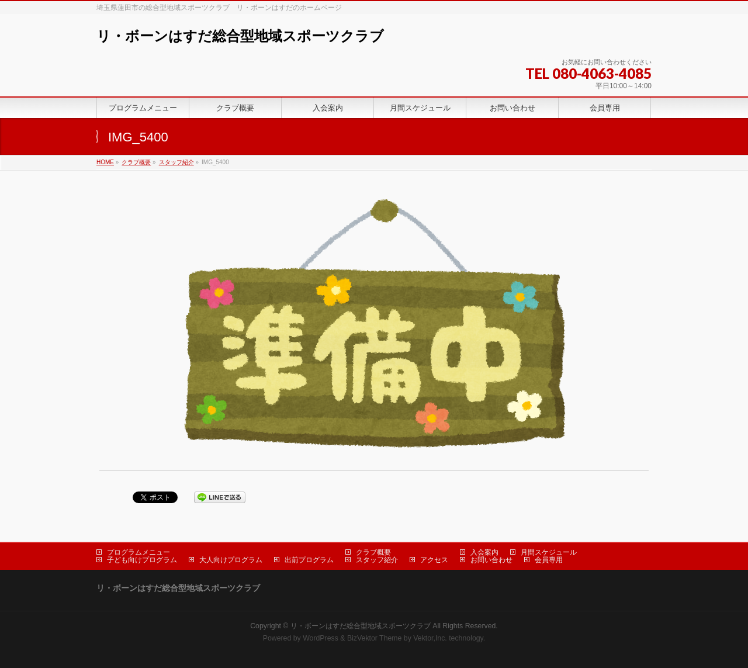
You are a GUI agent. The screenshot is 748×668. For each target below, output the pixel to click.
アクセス (434, 560)
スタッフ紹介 (176, 162)
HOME (105, 162)
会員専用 (549, 560)
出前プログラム (309, 560)
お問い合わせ (491, 560)
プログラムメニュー (138, 552)
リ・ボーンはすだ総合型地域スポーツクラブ (240, 36)
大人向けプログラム (230, 560)
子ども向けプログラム (142, 560)
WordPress (320, 638)
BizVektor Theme (374, 638)
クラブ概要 (136, 162)
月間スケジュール (549, 552)
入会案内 (484, 552)
